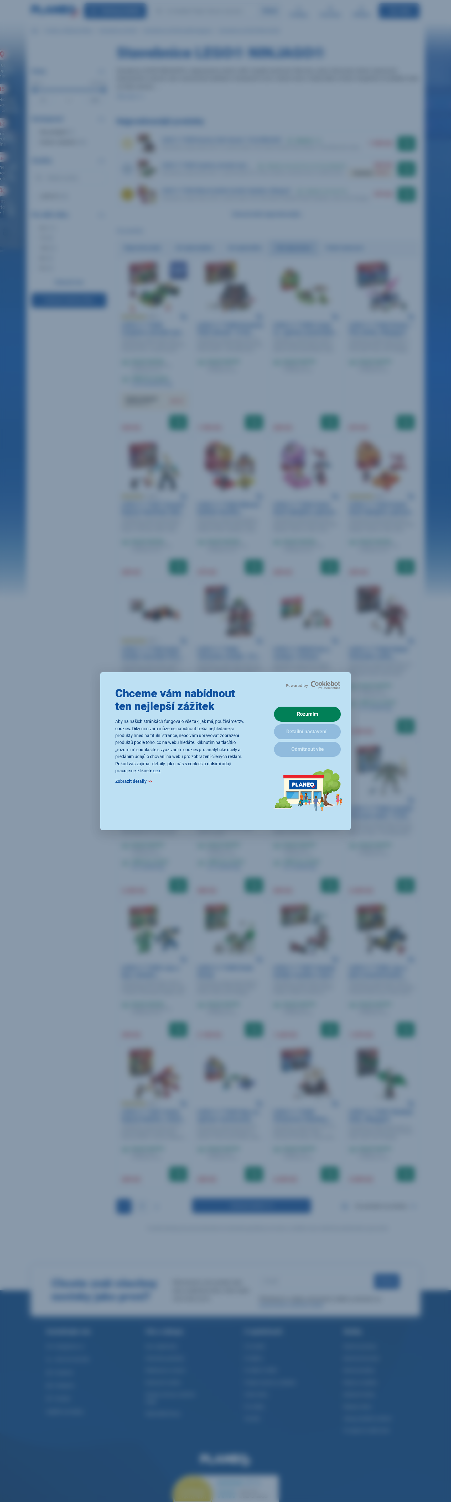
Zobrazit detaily (133, 781)
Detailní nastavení (306, 732)
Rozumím (307, 714)
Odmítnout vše (307, 749)
